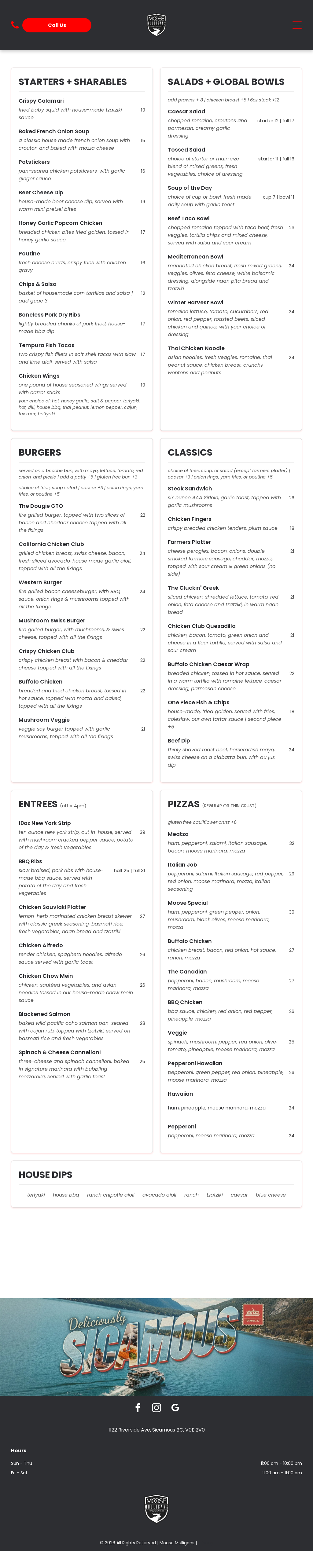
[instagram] (157, 1408)
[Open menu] (297, 25)
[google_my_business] (175, 1408)
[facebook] (138, 1408)
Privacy (205, 1543)
